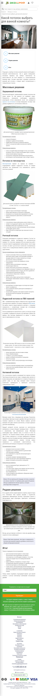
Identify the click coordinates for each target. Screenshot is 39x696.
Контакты (19, 635)
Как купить (19, 643)
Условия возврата (19, 651)
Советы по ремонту (19, 660)
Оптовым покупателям (19, 649)
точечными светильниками (19, 414)
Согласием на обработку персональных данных (22, 610)
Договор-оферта (19, 662)
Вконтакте (2, 679)
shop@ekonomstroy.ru (19, 670)
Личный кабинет (28, 3)
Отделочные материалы (19, 621)
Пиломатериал (19, 622)
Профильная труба (19, 625)
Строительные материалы (19, 619)
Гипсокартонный (7, 163)
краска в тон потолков (9, 101)
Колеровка (19, 646)
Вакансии (19, 636)
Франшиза (19, 639)
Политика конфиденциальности (19, 663)
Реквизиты (19, 633)
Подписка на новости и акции (19, 655)
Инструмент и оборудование (19, 623)
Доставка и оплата (19, 645)
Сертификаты (19, 652)
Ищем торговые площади (19, 632)
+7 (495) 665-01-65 (20, 667)
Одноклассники (5, 679)
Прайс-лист (19, 653)
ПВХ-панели (32, 303)
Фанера (19, 626)
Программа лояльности (19, 648)
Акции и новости (19, 638)
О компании (19, 630)
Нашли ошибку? (19, 672)
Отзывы (19, 659)
